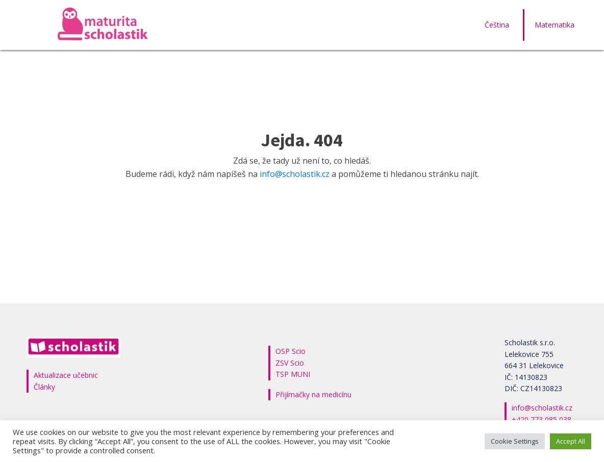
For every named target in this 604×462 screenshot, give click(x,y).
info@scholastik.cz (295, 173)
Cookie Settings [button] (515, 441)
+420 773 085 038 (541, 419)
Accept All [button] (570, 441)
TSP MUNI (292, 374)
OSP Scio (290, 351)
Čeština (497, 25)
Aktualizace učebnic (66, 375)
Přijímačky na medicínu (313, 394)
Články (44, 387)
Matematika (554, 25)
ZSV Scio (289, 363)
